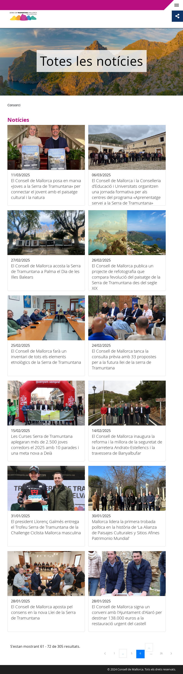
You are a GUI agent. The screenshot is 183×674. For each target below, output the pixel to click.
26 (163, 653)
